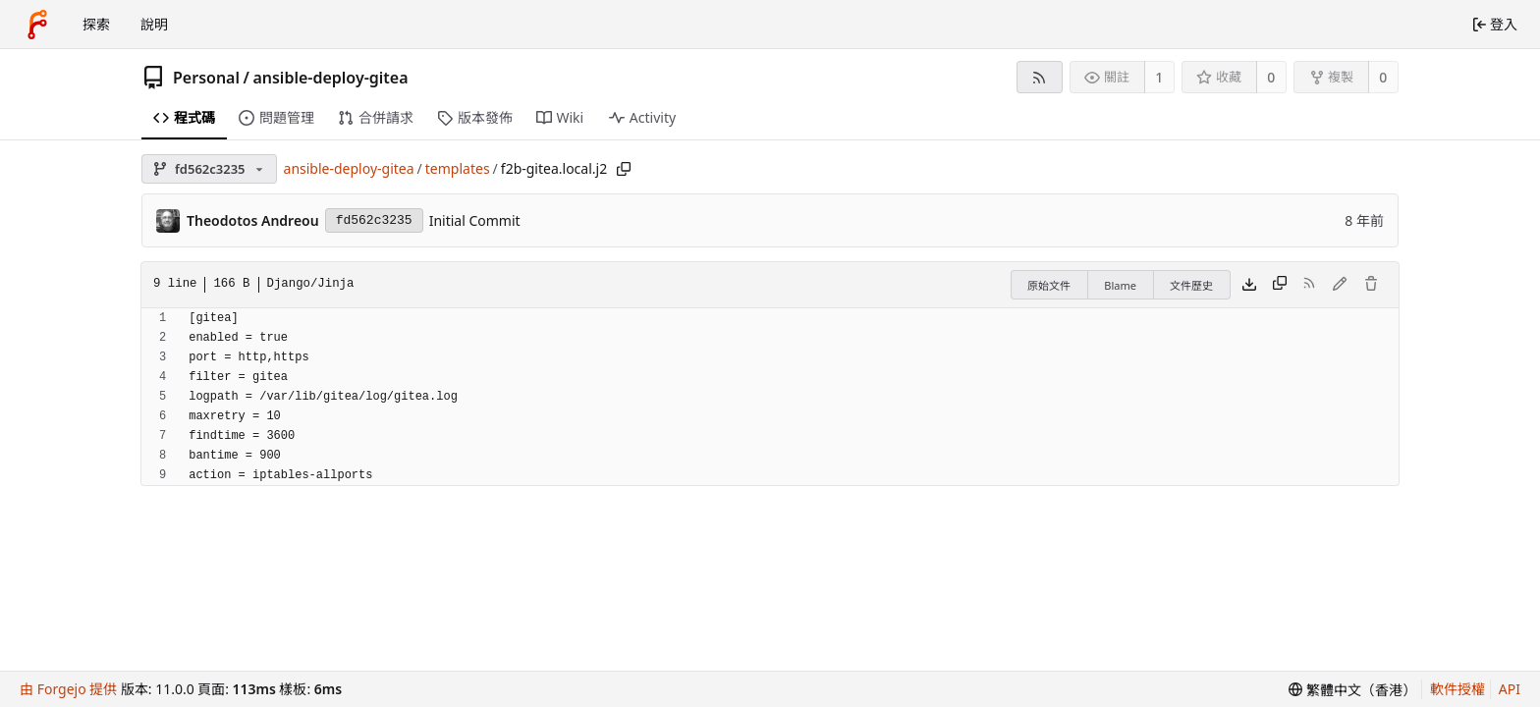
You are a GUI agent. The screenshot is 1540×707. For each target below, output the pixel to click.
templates (457, 168)
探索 (96, 24)
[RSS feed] (1040, 77)
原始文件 (1049, 285)
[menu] (1352, 689)
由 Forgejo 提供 (68, 689)
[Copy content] (1279, 284)
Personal (206, 77)
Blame (1120, 285)
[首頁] (37, 24)
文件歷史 (1191, 285)
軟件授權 (1457, 689)
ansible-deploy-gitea (330, 77)
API (1509, 689)
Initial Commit (475, 220)
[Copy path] (623, 169)
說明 (154, 24)
